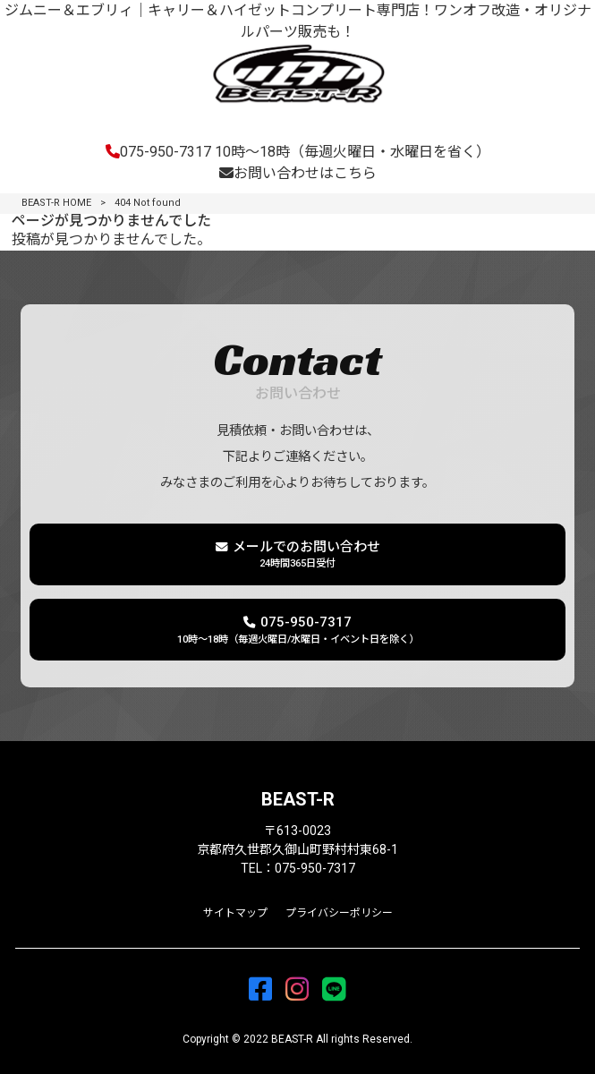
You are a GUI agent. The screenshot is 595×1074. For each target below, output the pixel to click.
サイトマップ (235, 913)
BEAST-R (298, 799)
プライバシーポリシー (339, 913)
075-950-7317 (298, 151)
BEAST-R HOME (56, 203)
